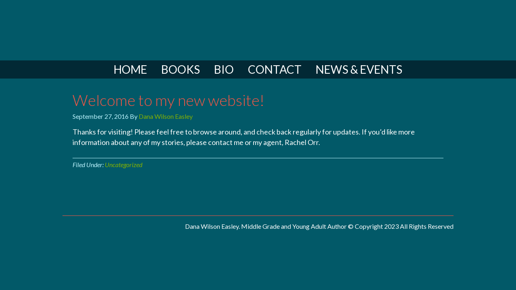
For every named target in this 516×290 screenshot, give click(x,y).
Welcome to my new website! (168, 100)
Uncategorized (123, 164)
